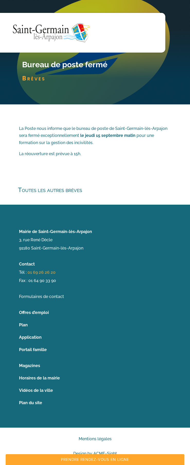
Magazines (29, 365)
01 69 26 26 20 (42, 272)
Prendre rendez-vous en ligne (95, 460)
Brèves (34, 78)
